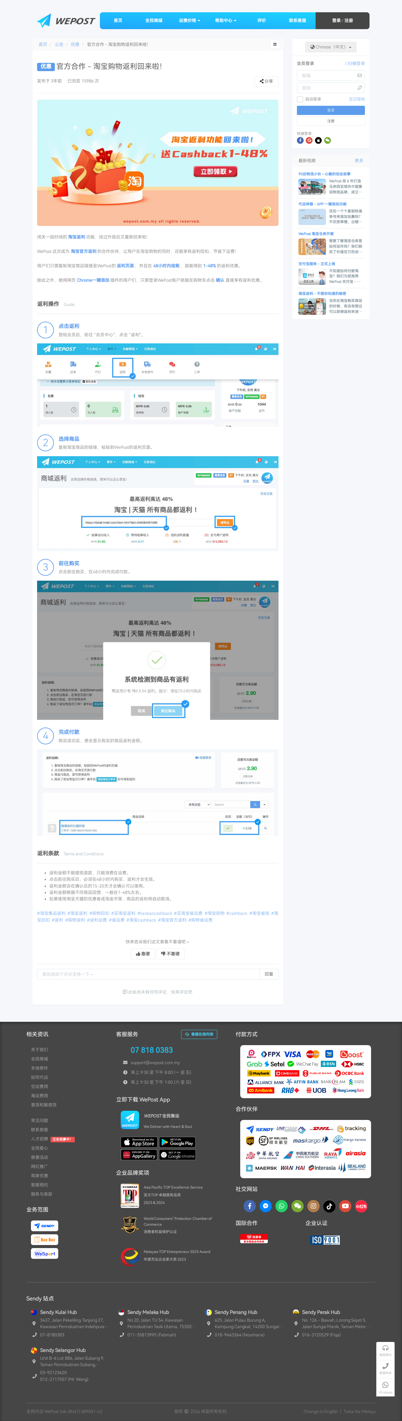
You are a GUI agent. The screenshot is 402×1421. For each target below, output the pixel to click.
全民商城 (153, 20)
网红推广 (39, 1166)
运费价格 (189, 20)
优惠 (75, 44)
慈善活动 (39, 1157)
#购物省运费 (201, 920)
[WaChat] (297, 1206)
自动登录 (309, 99)
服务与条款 (41, 1194)
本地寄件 (39, 1068)
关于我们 (39, 1049)
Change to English (321, 1411)
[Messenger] (266, 1206)
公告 (59, 44)
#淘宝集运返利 (51, 913)
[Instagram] (313, 1206)
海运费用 (39, 1095)
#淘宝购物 (215, 913)
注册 (348, 20)
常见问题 (39, 1120)
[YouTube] (345, 1206)
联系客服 (297, 20)
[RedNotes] (361, 1206)
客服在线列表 (199, 1034)
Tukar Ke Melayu (360, 1411)
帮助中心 (226, 20)
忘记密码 (357, 99)
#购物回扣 (99, 913)
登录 (336, 20)
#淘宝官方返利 (173, 920)
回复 (269, 974)
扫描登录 (355, 63)
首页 (118, 20)
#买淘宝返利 (123, 913)
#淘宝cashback (142, 920)
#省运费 (117, 920)
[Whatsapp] (281, 1206)
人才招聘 (39, 1138)
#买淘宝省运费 (188, 913)
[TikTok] (329, 1206)
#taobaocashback (155, 913)
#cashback (237, 913)
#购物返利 (75, 920)
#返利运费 (97, 920)
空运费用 (39, 1086)
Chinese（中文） (330, 46)
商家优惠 (39, 1175)
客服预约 (39, 1184)
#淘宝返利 (77, 913)
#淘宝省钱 (259, 913)
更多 (359, 160)
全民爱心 (39, 1148)
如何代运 (39, 1077)
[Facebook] (250, 1206)
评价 (261, 20)
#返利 (58, 920)
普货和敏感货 (44, 1104)
